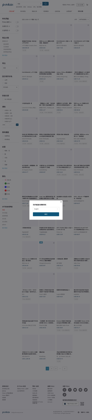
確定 (46, 214)
